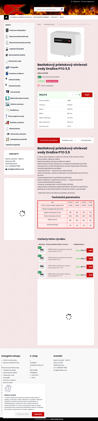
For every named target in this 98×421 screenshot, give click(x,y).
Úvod (39, 24)
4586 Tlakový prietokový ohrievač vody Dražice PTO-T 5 (59, 275)
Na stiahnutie (86, 140)
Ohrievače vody (49, 24)
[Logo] (17, 9)
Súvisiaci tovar (69, 140)
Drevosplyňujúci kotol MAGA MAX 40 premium (24, 226)
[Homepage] (6, 17)
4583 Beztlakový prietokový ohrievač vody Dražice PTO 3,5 (60, 250)
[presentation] (38, 313)
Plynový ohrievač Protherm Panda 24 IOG (78, 327)
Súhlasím (38, 414)
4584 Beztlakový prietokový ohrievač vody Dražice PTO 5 (60, 258)
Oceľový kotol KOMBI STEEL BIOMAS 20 (23, 207)
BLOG (62, 17)
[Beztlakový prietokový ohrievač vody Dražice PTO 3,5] (65, 44)
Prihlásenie (76, 1)
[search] (62, 9)
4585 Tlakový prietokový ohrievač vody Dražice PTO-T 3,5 (59, 267)
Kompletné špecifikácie (49, 140)
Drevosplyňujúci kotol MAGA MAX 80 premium (24, 188)
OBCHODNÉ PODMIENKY (41, 17)
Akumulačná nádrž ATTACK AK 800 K (50, 330)
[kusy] (72, 94)
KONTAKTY (54, 17)
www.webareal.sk (56, 419)
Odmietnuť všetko (23, 414)
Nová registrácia (88, 1)
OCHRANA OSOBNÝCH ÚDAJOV (21, 17)
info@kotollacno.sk (16, 169)
